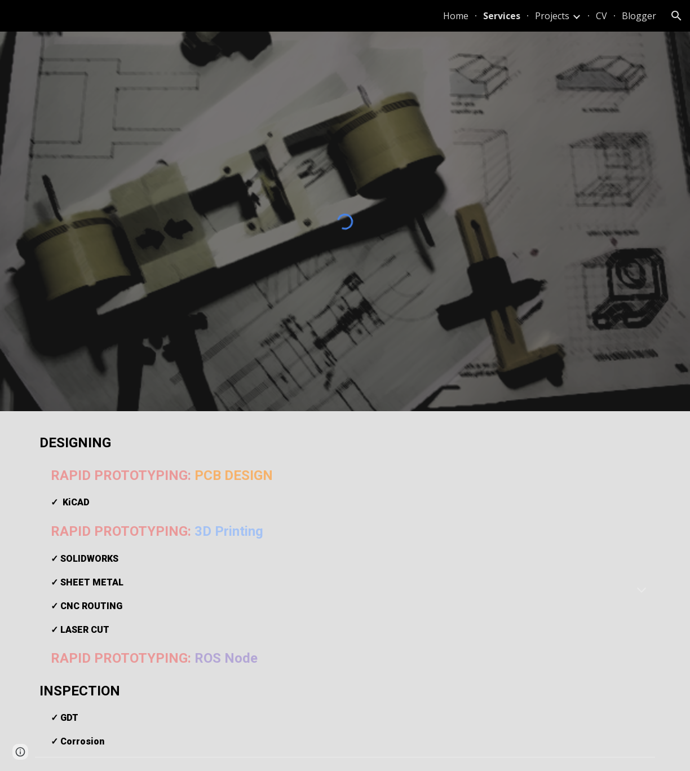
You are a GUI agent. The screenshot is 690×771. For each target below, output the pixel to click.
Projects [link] (552, 16)
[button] (676, 15)
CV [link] (601, 16)
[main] (345, 591)
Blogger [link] (639, 16)
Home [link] (455, 16)
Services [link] (501, 16)
